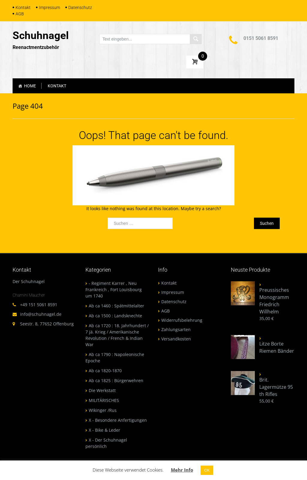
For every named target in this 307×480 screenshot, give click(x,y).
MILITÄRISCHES (104, 400)
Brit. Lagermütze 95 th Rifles (276, 386)
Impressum (49, 7)
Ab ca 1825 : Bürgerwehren (116, 380)
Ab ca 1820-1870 (105, 370)
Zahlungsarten (176, 329)
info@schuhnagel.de (40, 314)
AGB (20, 13)
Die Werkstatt (102, 390)
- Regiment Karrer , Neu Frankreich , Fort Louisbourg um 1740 (113, 289)
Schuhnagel (41, 35)
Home (30, 85)
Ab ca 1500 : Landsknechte (115, 315)
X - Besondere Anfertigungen (118, 420)
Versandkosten (176, 339)
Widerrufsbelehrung (181, 320)
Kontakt (23, 7)
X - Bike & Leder (104, 430)
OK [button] (207, 470)
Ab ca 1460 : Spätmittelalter (116, 306)
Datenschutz (80, 7)
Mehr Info (182, 470)
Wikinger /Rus (103, 410)
